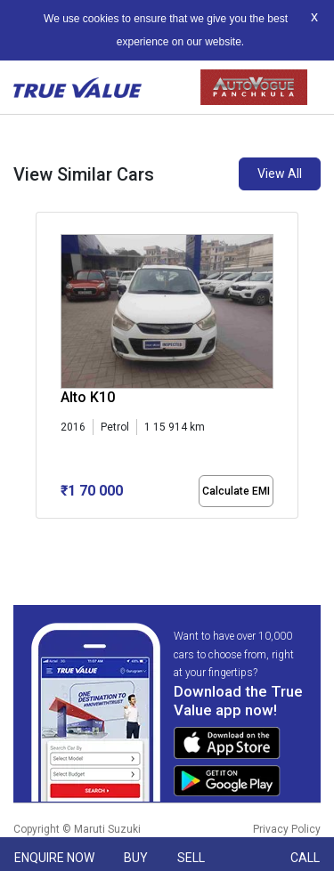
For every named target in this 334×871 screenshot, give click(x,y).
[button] (41, 534)
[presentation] (45, 368)
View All (279, 173)
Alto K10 (88, 397)
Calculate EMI (236, 491)
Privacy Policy (287, 829)
